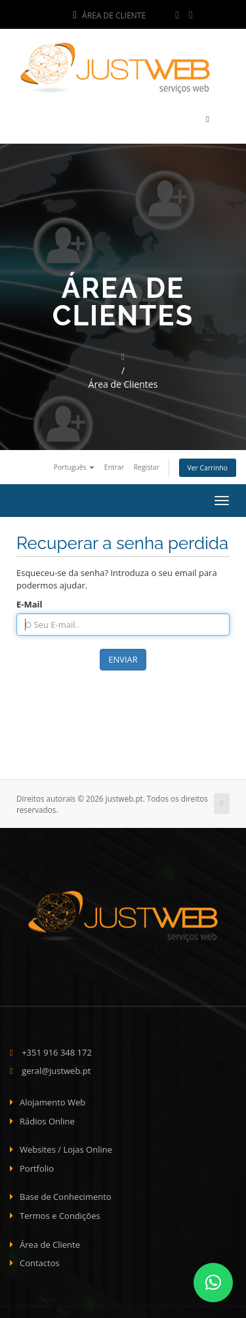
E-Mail (29, 600)
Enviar (123, 656)
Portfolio (37, 1165)
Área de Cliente (109, 15)
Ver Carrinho (208, 464)
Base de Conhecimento (66, 1193)
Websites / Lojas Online (66, 1146)
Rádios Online (47, 1117)
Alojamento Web (52, 1099)
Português (74, 463)
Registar (146, 463)
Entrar (114, 463)
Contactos (40, 1260)
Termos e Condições (60, 1212)
